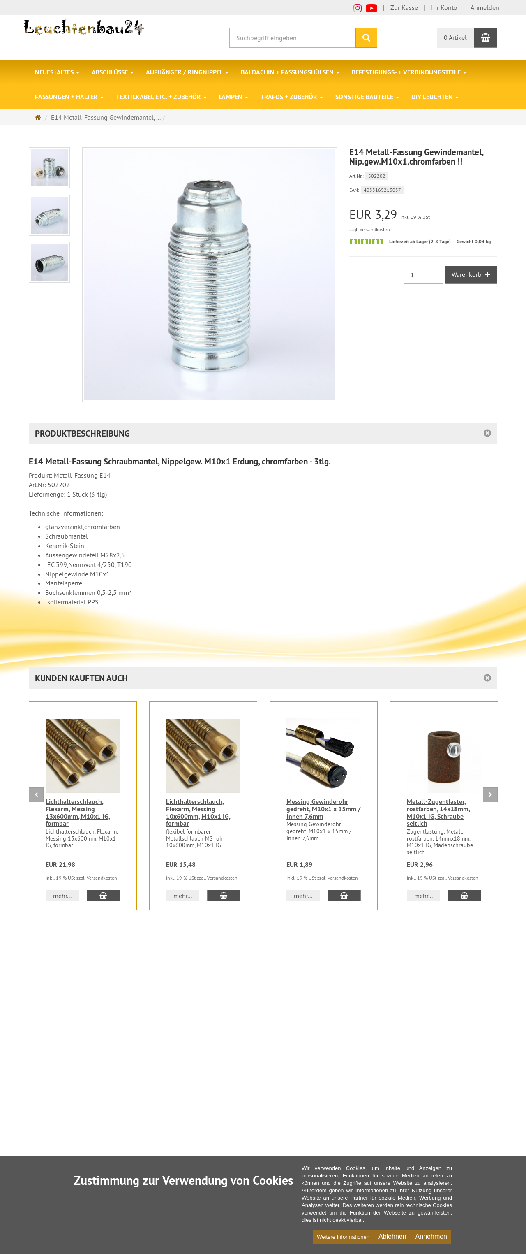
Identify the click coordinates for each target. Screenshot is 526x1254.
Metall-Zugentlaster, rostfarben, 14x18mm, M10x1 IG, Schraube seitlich (438, 812)
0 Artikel (455, 37)
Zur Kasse (404, 7)
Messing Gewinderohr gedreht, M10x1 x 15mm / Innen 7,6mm (323, 808)
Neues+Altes (57, 72)
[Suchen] (366, 38)
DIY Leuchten (435, 97)
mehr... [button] (62, 896)
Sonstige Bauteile (367, 97)
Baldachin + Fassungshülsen (290, 72)
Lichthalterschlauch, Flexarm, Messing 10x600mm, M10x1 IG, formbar (198, 812)
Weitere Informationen (343, 1237)
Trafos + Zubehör (292, 97)
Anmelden (485, 7)
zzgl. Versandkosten (369, 229)
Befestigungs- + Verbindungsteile (409, 72)
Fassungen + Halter (69, 97)
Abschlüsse (113, 72)
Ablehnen (392, 1236)
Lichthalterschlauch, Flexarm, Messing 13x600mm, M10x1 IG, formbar (78, 812)
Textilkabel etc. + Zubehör (161, 97)
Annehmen (431, 1236)
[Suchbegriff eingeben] (292, 38)
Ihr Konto (444, 7)
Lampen (233, 97)
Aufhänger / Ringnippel (187, 72)
